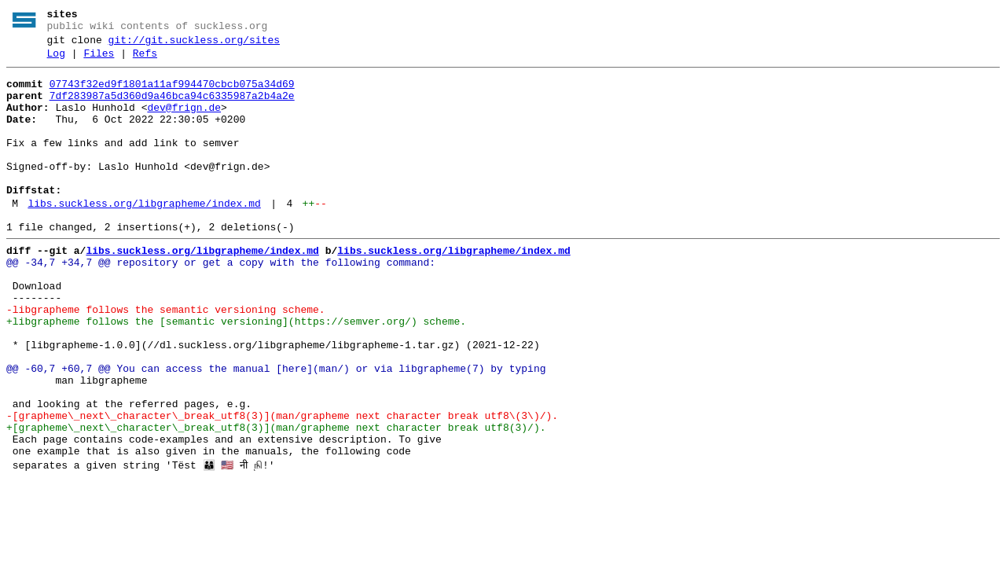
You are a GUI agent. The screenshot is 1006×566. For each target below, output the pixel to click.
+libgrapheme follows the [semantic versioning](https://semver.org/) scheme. (236, 373)
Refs (145, 60)
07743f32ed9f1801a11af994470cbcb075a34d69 (172, 93)
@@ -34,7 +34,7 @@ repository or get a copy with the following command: (220, 303)
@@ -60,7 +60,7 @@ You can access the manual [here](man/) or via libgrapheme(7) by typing (275, 430)
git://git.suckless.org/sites (194, 45)
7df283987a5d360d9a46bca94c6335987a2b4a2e (172, 108)
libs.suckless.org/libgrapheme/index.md (144, 237)
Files (98, 60)
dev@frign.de (184, 122)
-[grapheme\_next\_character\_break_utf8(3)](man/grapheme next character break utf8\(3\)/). (282, 487)
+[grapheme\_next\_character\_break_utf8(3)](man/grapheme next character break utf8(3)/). (275, 501)
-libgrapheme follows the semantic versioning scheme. (165, 359)
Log (56, 60)
